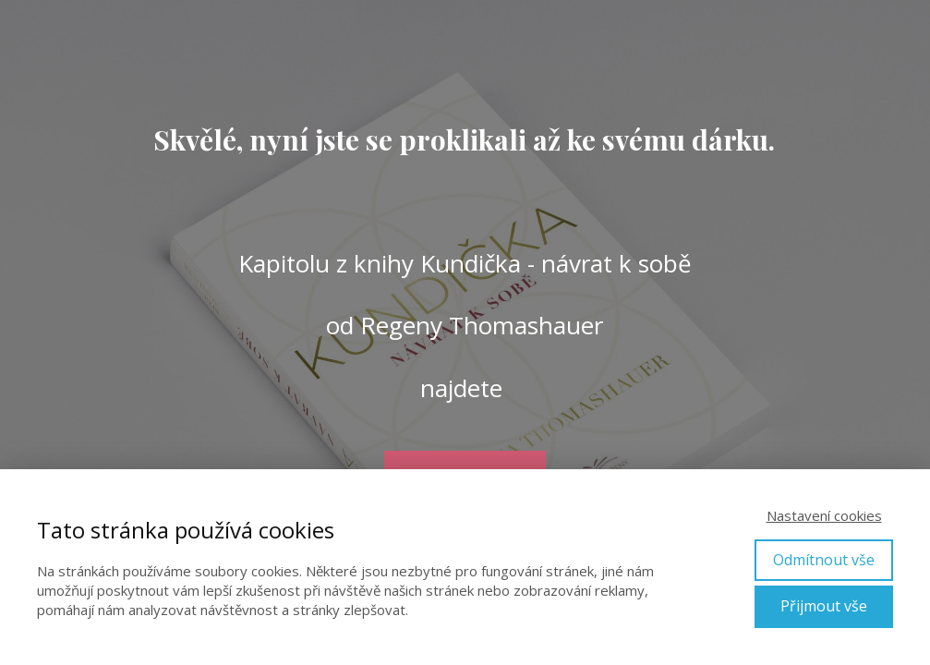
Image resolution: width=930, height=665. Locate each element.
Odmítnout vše (824, 560)
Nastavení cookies (824, 515)
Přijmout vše (823, 606)
